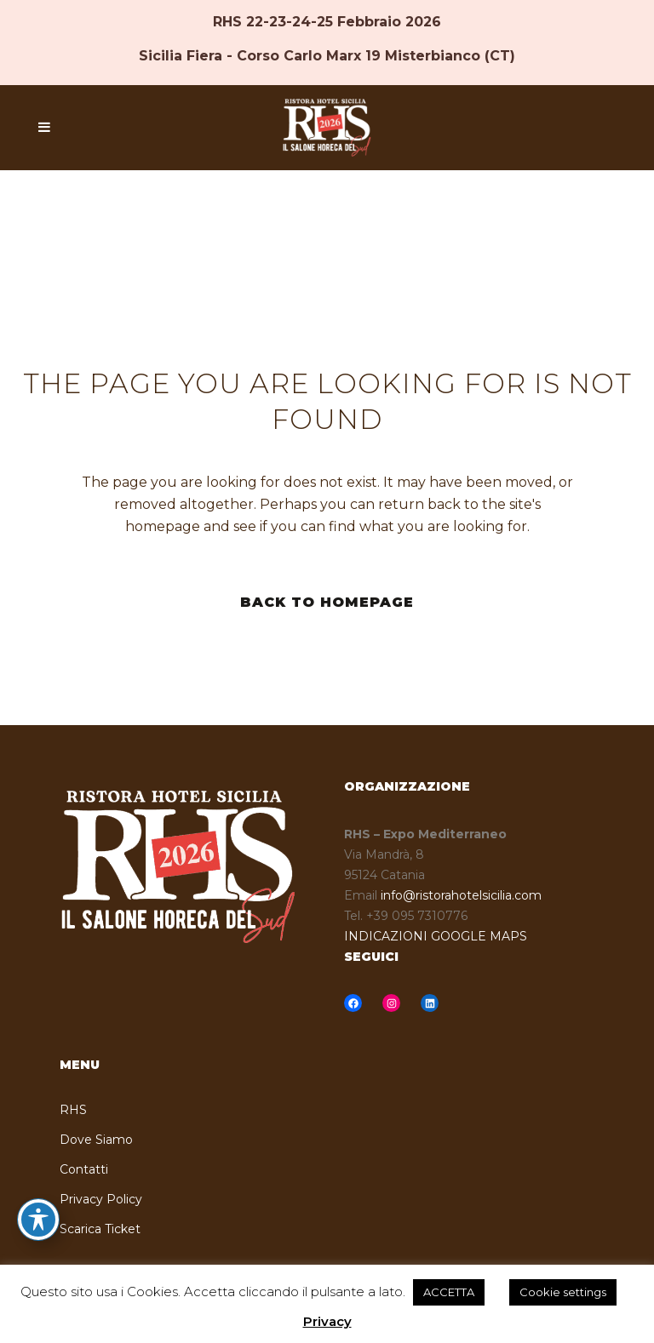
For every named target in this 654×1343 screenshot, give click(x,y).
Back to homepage (327, 602)
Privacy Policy (101, 1199)
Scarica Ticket (100, 1229)
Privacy (327, 1321)
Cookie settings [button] (562, 1292)
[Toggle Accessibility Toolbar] (38, 1219)
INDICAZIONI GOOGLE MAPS (435, 936)
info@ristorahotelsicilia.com (461, 895)
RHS (73, 1109)
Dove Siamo (96, 1139)
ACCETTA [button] (448, 1292)
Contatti (84, 1169)
